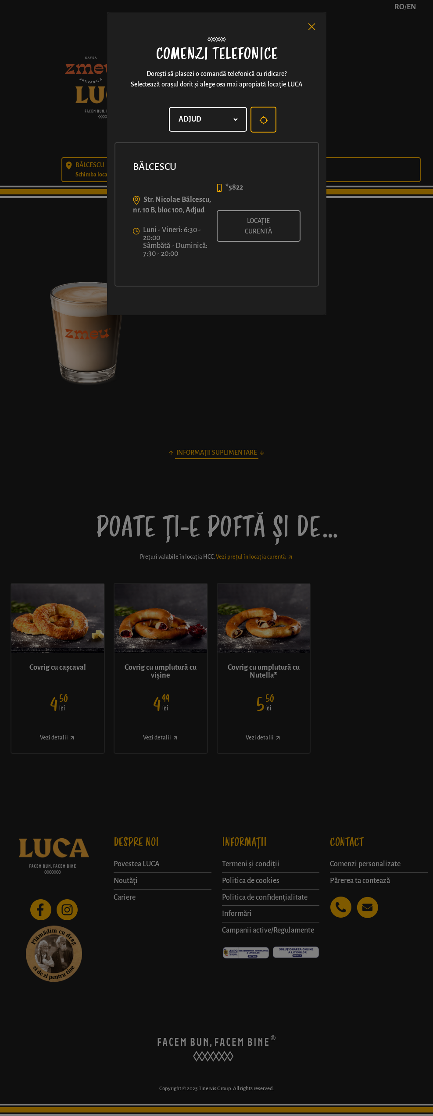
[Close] (312, 27)
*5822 (234, 187)
